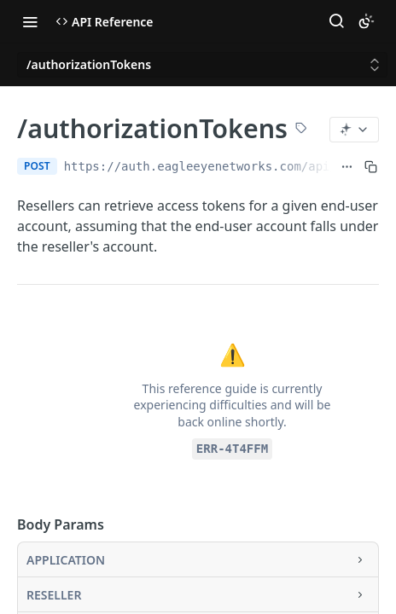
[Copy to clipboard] (371, 166)
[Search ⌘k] (336, 21)
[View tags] (301, 129)
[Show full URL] (347, 166)
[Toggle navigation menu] (30, 21)
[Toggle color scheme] (366, 21)
